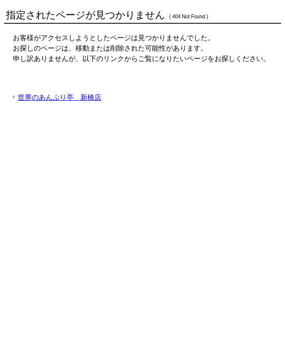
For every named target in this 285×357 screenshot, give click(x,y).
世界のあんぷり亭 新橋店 (59, 97)
